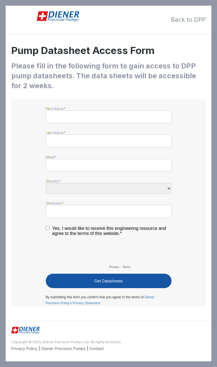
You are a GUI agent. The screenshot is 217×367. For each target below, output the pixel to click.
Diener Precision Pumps (63, 348)
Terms (126, 267)
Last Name (55, 133)
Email (50, 157)
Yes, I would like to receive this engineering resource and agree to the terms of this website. (109, 231)
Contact (96, 348)
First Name (55, 109)
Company (54, 203)
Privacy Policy (24, 348)
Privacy (114, 267)
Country (52, 181)
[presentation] (89, 253)
